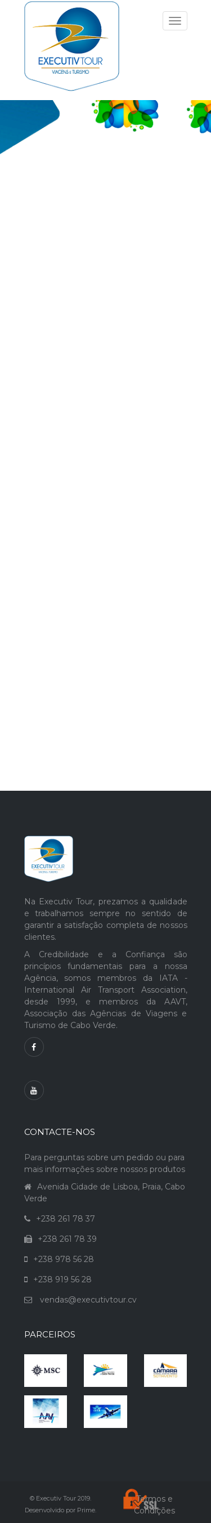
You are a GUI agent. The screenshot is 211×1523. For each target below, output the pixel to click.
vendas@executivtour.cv (88, 1300)
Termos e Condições (154, 1505)
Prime (86, 1510)
